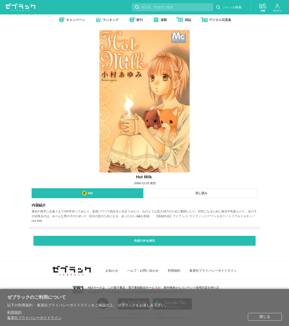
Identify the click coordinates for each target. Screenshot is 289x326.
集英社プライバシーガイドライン (34, 318)
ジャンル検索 (229, 7)
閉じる (264, 317)
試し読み (201, 193)
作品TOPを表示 (144, 240)
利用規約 (14, 312)
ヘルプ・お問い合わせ (143, 270)
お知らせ (111, 270)
